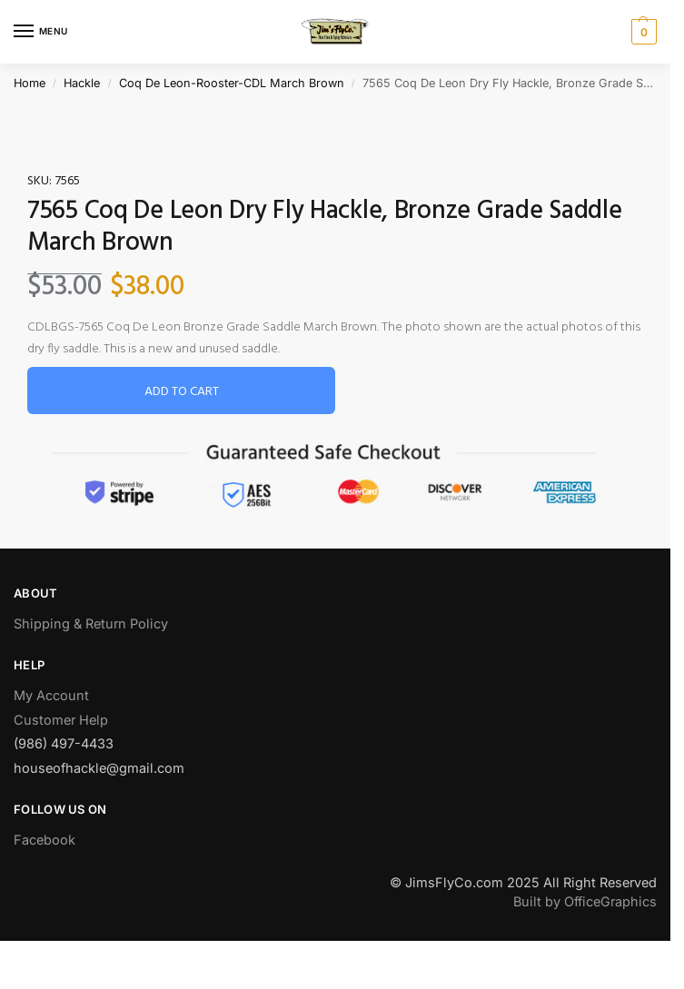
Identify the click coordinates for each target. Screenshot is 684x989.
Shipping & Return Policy (91, 623)
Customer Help (61, 719)
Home (29, 83)
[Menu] (41, 31)
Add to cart (181, 391)
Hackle (82, 83)
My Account (51, 695)
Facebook (44, 839)
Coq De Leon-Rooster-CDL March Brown (231, 83)
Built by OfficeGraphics (585, 901)
